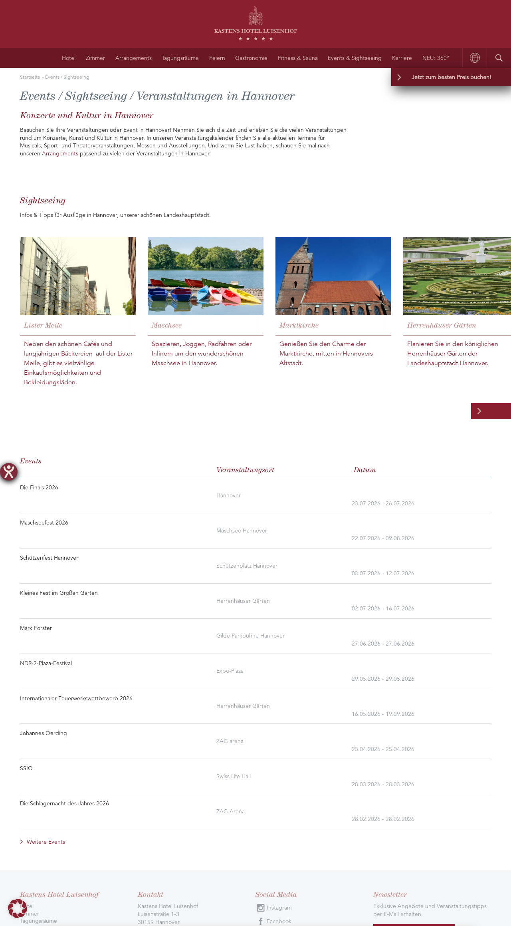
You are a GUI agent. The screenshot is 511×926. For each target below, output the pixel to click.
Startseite (30, 77)
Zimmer (95, 58)
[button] (17, 908)
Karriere (402, 58)
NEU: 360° (435, 58)
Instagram (279, 741)
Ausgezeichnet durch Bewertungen (86, 801)
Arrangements (133, 58)
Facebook (279, 755)
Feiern (217, 58)
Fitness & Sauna (298, 58)
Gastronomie (251, 58)
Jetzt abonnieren (414, 767)
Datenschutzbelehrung (136, 854)
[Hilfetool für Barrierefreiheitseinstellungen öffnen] (9, 472)
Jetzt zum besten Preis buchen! (451, 77)
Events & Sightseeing (355, 58)
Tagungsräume (180, 58)
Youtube (277, 769)
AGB (210, 854)
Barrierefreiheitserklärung (254, 854)
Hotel (68, 58)
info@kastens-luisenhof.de (188, 779)
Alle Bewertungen (169, 801)
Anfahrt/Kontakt (40, 769)
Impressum (185, 854)
